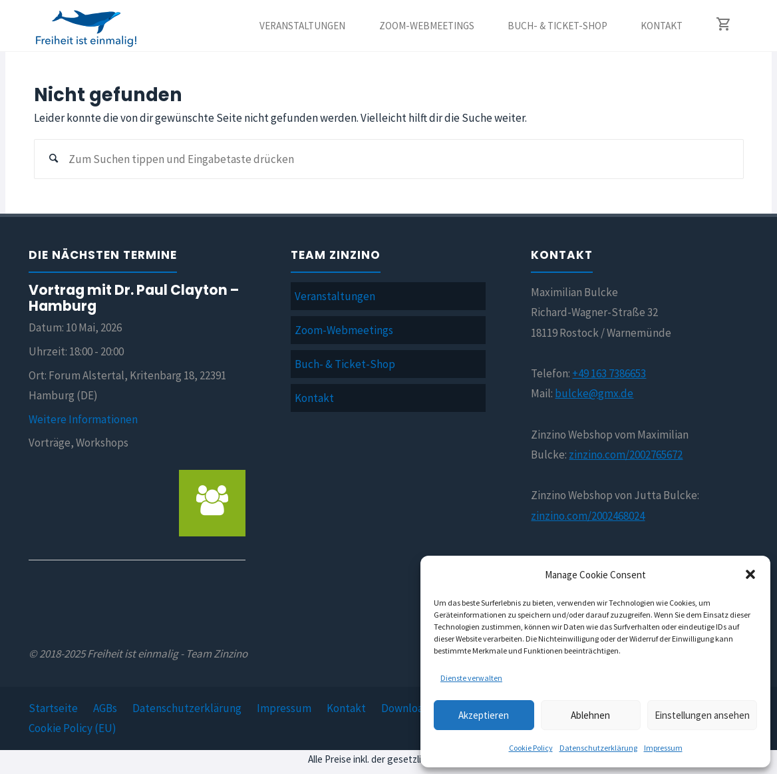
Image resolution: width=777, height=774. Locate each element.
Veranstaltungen (335, 296)
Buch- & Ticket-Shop (345, 364)
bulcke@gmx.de (594, 393)
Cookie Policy (531, 748)
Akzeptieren (483, 715)
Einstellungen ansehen (702, 715)
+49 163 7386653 (609, 373)
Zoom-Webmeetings (344, 330)
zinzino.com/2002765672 (626, 454)
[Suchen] (54, 159)
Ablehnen (590, 715)
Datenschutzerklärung (598, 748)
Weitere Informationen (83, 419)
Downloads (407, 708)
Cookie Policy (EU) (72, 728)
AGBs (105, 708)
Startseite (53, 708)
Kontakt (314, 398)
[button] (750, 574)
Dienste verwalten (471, 678)
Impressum (663, 748)
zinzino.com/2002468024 (588, 515)
